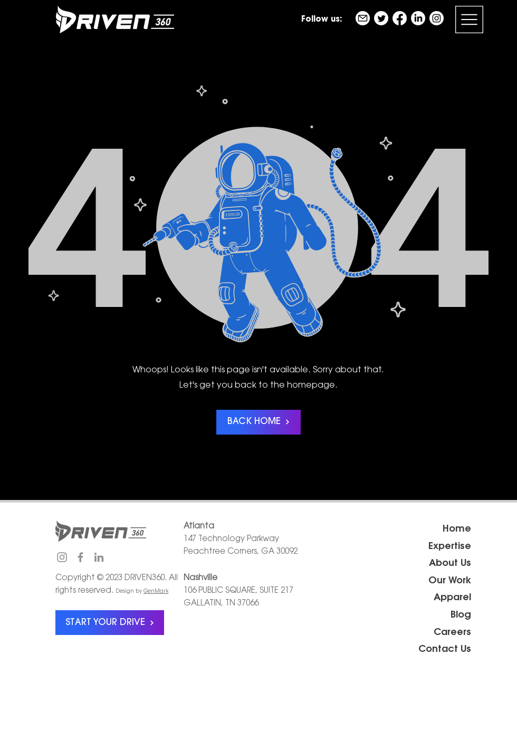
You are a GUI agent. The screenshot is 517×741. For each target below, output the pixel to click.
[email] (363, 18)
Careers (452, 633)
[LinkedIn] (418, 18)
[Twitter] (381, 18)
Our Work (449, 581)
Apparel (452, 598)
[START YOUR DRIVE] (109, 622)
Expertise (449, 547)
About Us (450, 564)
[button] (469, 19)
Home (457, 529)
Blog (461, 615)
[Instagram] (436, 18)
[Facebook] (399, 18)
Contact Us (444, 650)
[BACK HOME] (258, 422)
